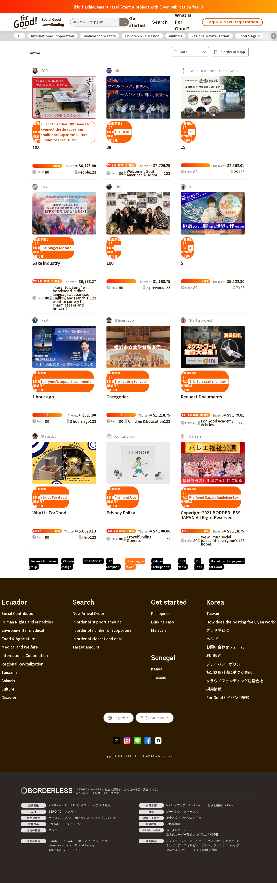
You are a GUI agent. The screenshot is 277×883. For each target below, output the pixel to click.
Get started (137, 22)
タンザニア (173, 845)
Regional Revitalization (210, 36)
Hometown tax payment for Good (227, 564)
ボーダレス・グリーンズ (182, 811)
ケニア (185, 850)
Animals (175, 36)
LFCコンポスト (80, 805)
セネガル (172, 850)
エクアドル (232, 841)
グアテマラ (214, 841)
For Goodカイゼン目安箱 (228, 697)
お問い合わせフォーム (225, 647)
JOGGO (68, 841)
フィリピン (191, 845)
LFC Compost (112, 564)
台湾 (214, 850)
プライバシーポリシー (225, 664)
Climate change (67, 564)
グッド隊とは (217, 630)
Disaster (9, 697)
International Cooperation (52, 36)
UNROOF (54, 824)
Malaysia (159, 630)
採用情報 (213, 689)
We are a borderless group (43, 564)
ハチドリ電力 (101, 805)
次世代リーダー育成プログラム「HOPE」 (193, 834)
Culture (7, 689)
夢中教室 (172, 817)
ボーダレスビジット (88, 817)
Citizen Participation (160, 564)
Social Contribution (18, 613)
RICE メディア (176, 805)
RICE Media (182, 564)
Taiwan (212, 613)
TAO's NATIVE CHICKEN (64, 850)
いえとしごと (73, 824)
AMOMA (53, 841)
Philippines (161, 613)
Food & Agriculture (254, 36)
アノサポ (70, 811)
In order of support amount (96, 622)
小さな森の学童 (191, 817)
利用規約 (213, 655)
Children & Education (142, 36)
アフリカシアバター (97, 841)
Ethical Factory (84, 845)
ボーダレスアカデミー (180, 830)
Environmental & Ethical (22, 630)
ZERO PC (55, 811)
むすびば (110, 817)
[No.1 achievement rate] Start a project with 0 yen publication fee (138, 7)
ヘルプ (212, 638)
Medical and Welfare (100, 36)
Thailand (158, 677)
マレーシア (232, 845)
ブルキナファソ (212, 845)
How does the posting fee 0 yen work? (241, 622)
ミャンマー (197, 841)
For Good (198, 564)
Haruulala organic (59, 845)
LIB (79, 841)
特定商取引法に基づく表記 (229, 672)
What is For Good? (183, 22)
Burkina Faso (162, 622)
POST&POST (93, 561)
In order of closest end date (97, 638)
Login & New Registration (232, 22)
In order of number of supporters (102, 630)
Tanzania (9, 672)
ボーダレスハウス (60, 817)
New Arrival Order (88, 613)
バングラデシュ (176, 841)
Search (160, 22)
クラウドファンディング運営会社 (234, 680)
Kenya (156, 669)
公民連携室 (173, 824)
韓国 (205, 850)
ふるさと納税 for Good (219, 805)
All (20, 36)
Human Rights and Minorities (27, 622)
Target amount (85, 647)
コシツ (52, 830)
